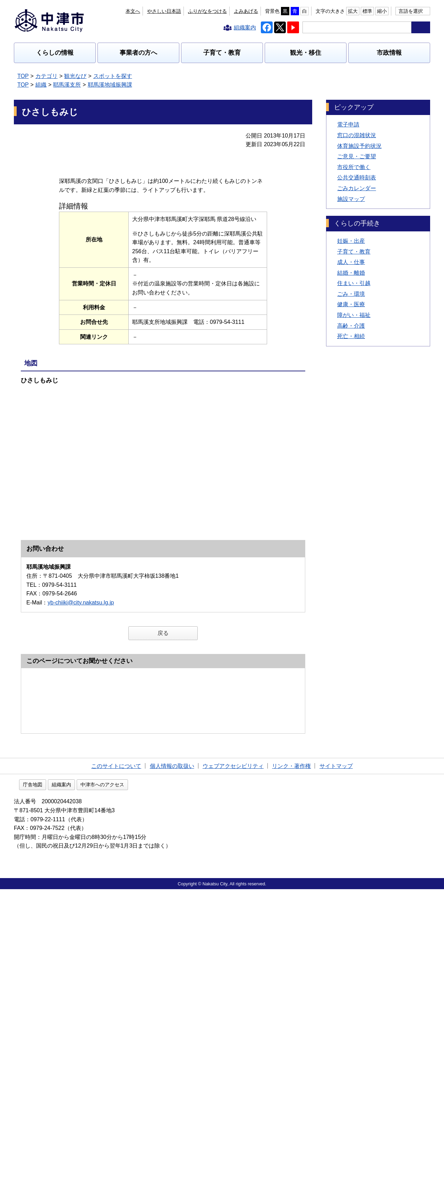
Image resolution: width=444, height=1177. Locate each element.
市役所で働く (353, 167)
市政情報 (389, 52)
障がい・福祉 (353, 315)
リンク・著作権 (291, 1052)
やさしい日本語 (164, 11)
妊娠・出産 (351, 241)
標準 (367, 11)
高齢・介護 (351, 326)
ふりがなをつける (207, 11)
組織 (40, 85)
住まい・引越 (353, 283)
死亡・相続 (351, 336)
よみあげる (246, 11)
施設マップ (351, 199)
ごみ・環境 (351, 294)
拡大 (353, 11)
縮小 (382, 11)
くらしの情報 (55, 52)
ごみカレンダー (356, 188)
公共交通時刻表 (356, 177)
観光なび (75, 76)
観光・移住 (305, 52)
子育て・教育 (222, 52)
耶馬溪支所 (67, 85)
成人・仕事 (351, 262)
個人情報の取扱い (172, 1052)
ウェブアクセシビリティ (233, 1052)
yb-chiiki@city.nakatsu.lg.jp (81, 663)
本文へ (133, 11)
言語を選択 (411, 11)
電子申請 (348, 124)
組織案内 (106, 1073)
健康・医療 (351, 304)
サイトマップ (336, 1052)
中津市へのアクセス (147, 1073)
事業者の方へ (138, 52)
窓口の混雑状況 (356, 135)
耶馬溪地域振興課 (110, 85)
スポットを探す (112, 76)
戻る (163, 694)
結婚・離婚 (351, 273)
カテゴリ (46, 76)
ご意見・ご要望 (356, 156)
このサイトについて (116, 1052)
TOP (23, 76)
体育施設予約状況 (359, 146)
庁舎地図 (77, 1073)
